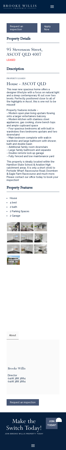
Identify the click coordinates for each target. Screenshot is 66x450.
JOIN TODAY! (51, 423)
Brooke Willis (17, 368)
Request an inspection (16, 28)
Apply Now (47, 28)
